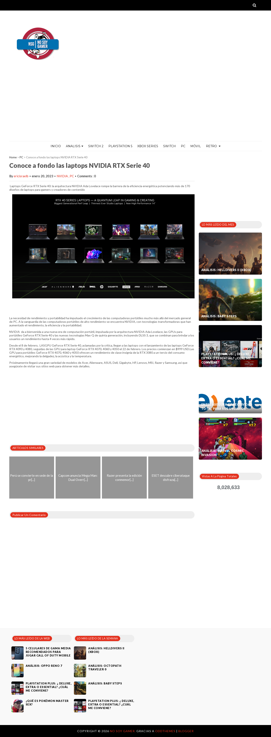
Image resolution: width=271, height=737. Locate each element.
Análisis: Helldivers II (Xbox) (226, 270)
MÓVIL (195, 146)
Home (13, 157)
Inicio (56, 146)
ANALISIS (74, 146)
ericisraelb (21, 176)
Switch (169, 146)
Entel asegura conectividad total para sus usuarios (226, 406)
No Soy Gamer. (123, 731)
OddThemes (165, 731)
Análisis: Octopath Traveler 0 (104, 667)
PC (183, 146)
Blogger (186, 731)
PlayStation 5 (120, 146)
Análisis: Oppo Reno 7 (44, 665)
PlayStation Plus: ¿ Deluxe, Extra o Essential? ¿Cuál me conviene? (226, 358)
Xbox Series (147, 146)
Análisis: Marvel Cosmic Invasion (222, 453)
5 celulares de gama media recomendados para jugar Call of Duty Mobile (48, 652)
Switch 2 (95, 146)
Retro (213, 146)
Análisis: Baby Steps (219, 316)
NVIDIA (62, 176)
